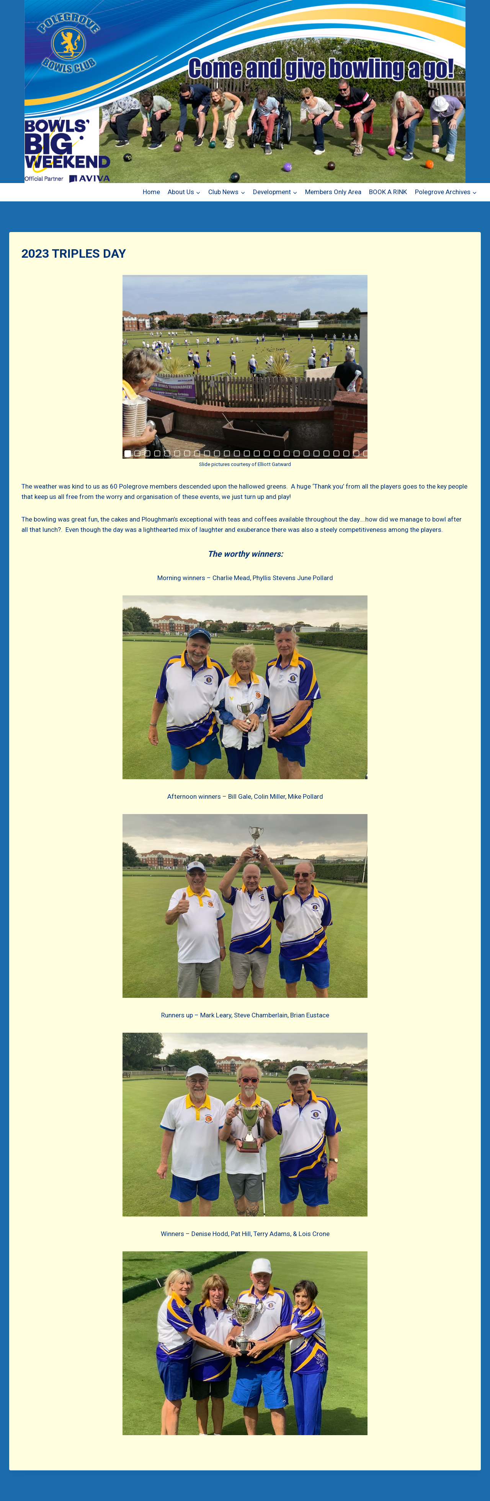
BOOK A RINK (388, 192)
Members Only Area (333, 192)
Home (151, 192)
